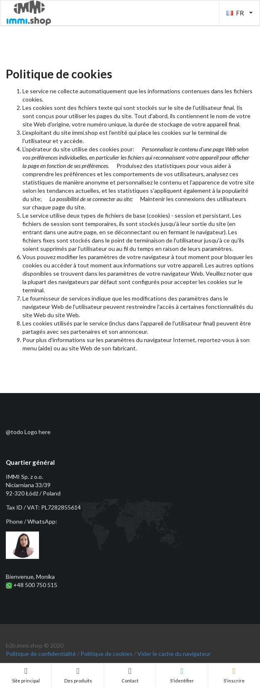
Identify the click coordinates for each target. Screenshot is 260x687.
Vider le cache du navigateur (174, 653)
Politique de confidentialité (41, 653)
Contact (130, 675)
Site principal (26, 675)
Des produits (78, 675)
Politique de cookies (106, 653)
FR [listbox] (239, 13)
